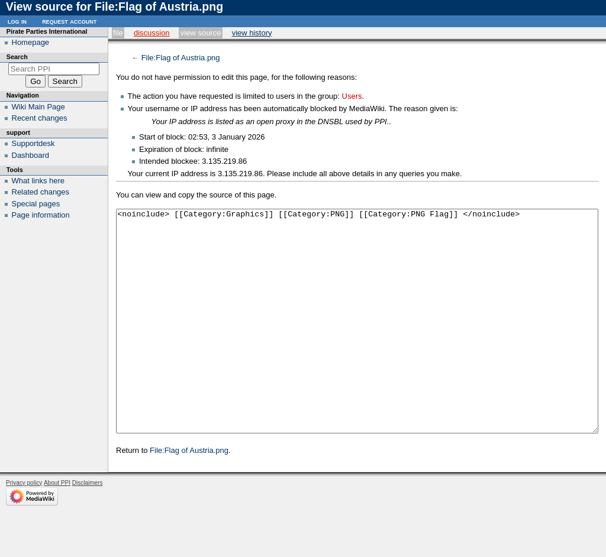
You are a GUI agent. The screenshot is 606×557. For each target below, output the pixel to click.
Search (17, 56)
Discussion (152, 32)
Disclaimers (87, 527)
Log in (17, 21)
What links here (38, 180)
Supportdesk (33, 143)
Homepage (31, 42)
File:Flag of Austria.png (180, 57)
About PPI (57, 527)
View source (200, 32)
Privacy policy (24, 527)
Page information (41, 215)
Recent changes (39, 118)
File (118, 32)
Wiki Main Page (38, 106)
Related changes (41, 191)
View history (252, 32)
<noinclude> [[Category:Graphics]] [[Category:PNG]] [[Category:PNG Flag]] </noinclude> (357, 343)
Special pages (36, 203)
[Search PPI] (54, 69)
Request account (69, 21)
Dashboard (31, 155)
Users (352, 96)
